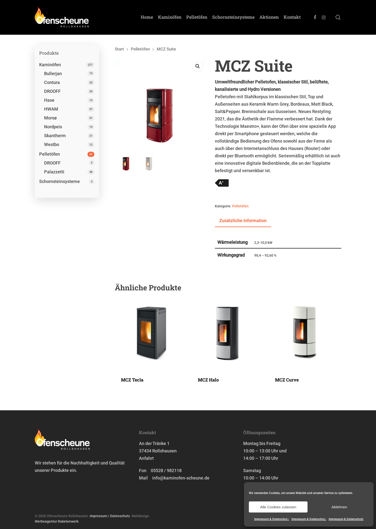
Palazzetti (54, 171)
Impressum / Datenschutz (110, 516)
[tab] (243, 221)
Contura (52, 82)
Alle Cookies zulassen (278, 507)
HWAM (51, 109)
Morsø (50, 117)
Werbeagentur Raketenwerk (56, 521)
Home (147, 17)
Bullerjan (53, 73)
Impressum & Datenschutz (271, 519)
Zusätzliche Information (243, 220)
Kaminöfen (169, 17)
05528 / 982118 (166, 470)
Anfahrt (146, 458)
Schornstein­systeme (233, 17)
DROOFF (52, 91)
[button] (197, 66)
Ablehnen (339, 507)
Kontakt (292, 17)
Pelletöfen (196, 17)
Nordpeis (53, 126)
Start (119, 49)
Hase (49, 100)
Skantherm (55, 135)
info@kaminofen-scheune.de (180, 477)
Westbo (51, 144)
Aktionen (269, 17)
